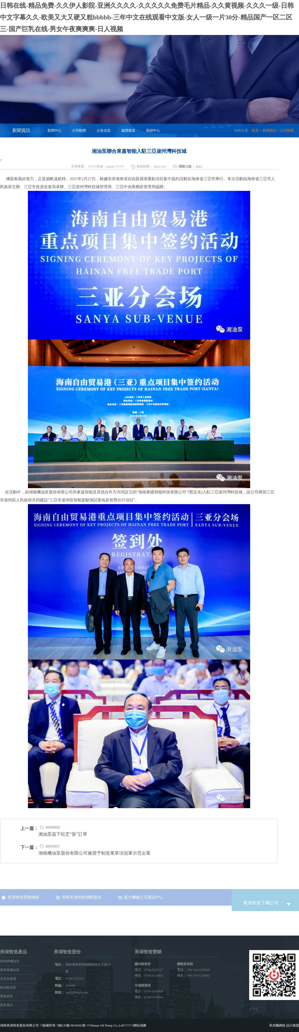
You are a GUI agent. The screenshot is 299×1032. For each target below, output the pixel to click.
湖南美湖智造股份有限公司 (19, 1025)
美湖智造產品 (13, 951)
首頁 (255, 130)
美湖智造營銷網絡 (20, 903)
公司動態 (79, 130)
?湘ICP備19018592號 (70, 1025)
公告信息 (104, 130)
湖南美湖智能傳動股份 (78, 903)
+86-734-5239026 (198, 970)
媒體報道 (128, 130)
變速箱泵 (6, 996)
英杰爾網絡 (277, 1025)
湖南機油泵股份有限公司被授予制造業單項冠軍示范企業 (94, 853)
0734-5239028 (153, 991)
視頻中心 (153, 130)
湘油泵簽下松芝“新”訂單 (62, 834)
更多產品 (6, 1005)
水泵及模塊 (8, 979)
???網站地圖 (137, 1025)
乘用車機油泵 (9, 970)
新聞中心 (54, 130)
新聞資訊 (269, 130)
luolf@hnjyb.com (76, 992)
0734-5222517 (78, 978)
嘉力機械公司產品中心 (141, 903)
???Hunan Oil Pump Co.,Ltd (104, 1025)
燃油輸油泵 (8, 987)
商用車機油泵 (9, 961)
